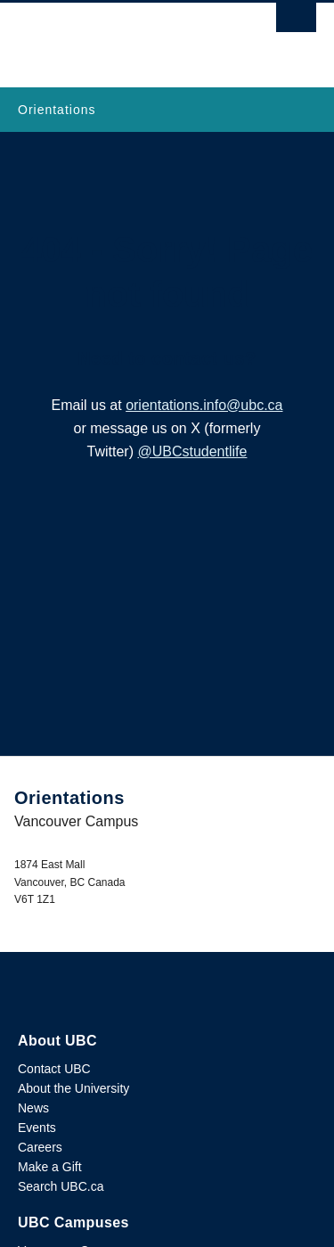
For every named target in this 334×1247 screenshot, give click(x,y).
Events (37, 1127)
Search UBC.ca (60, 1186)
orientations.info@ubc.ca (204, 405)
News (33, 1108)
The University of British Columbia (122, 36)
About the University (73, 1088)
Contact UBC (54, 1069)
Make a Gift (50, 1167)
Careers (40, 1147)
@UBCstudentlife (192, 451)
